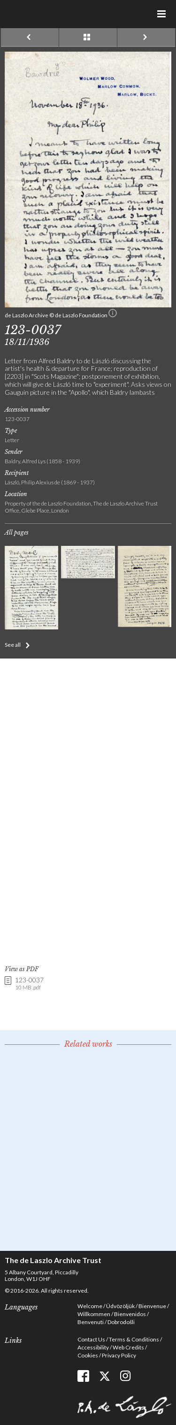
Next (146, 37)
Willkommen (93, 1314)
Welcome (89, 1306)
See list (88, 37)
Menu (162, 14)
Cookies (87, 1355)
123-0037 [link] (29, 984)
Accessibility (93, 1347)
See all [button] (13, 644)
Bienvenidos (130, 1314)
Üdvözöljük (120, 1306)
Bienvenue (152, 1306)
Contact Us (91, 1339)
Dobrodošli (121, 1321)
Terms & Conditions (134, 1339)
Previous (30, 37)
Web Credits (128, 1347)
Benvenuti (90, 1321)
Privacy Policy (119, 1355)
